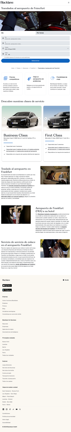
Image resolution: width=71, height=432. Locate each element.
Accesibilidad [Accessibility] (6, 422)
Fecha (6, 47)
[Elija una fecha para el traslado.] (35, 48)
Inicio (12, 68)
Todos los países (7, 381)
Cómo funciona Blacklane (10, 300)
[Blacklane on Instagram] (7, 409)
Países (19, 68)
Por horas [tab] (40, 33)
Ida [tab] (2, 33)
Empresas (5, 326)
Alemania (25, 68)
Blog (3, 308)
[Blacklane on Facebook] (10, 409)
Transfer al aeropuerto (9, 378)
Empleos (5, 303)
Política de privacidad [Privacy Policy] (8, 416)
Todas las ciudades (8, 355)
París (4, 352)
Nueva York (5, 341)
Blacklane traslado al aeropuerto (48, 214)
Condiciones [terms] (6, 413)
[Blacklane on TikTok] (13, 409)
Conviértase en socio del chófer (11, 314)
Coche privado (6, 373)
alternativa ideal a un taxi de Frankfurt (12, 196)
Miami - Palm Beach (8, 396)
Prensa (4, 306)
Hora (6, 52)
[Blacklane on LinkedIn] (3, 409)
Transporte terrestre (8, 376)
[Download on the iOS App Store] (7, 285)
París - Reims (6, 404)
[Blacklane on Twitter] (20, 409)
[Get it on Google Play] (7, 290)
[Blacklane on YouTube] (17, 409)
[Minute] (9, 54)
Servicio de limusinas (8, 368)
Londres (4, 344)
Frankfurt (33, 68)
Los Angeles (6, 350)
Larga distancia (6, 365)
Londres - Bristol (7, 399)
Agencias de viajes (7, 329)
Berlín (4, 347)
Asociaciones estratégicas (10, 332)
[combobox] (36, 39)
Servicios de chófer (8, 370)
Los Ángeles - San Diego (9, 394)
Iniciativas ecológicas (8, 311)
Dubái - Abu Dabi (7, 402)
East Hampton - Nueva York (10, 391)
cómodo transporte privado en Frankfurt (21, 185)
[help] (66, 280)
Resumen (5, 324)
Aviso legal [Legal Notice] (5, 419)
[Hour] (6, 54)
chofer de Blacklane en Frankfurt (25, 264)
